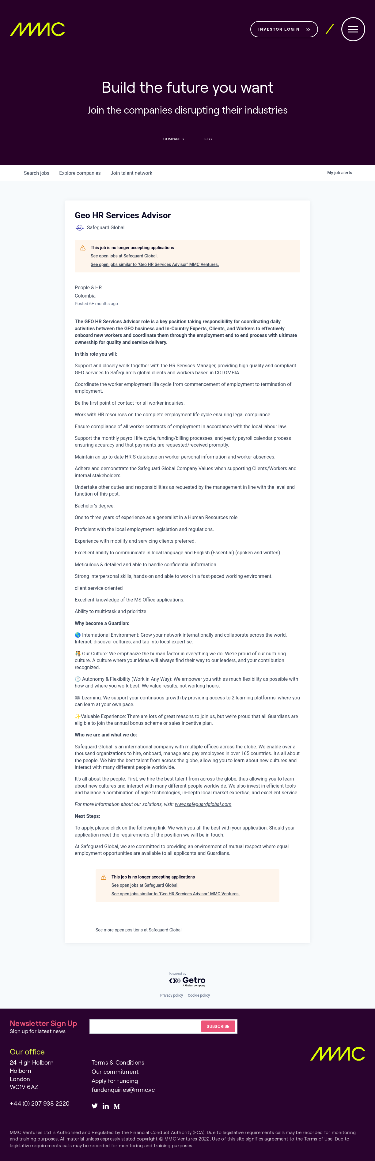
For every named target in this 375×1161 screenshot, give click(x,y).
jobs (36, 173)
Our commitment (115, 1071)
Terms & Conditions (118, 1062)
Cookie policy (199, 995)
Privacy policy (171, 995)
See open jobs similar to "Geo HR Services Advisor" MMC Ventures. (155, 264)
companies (79, 173)
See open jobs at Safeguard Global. (124, 255)
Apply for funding (115, 1080)
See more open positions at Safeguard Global (138, 929)
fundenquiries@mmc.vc (123, 1089)
